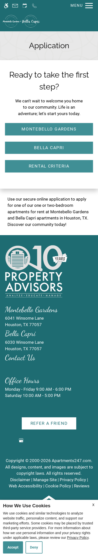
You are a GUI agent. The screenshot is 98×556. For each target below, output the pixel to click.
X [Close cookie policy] (93, 505)
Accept (13, 547)
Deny (34, 547)
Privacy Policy (77, 538)
